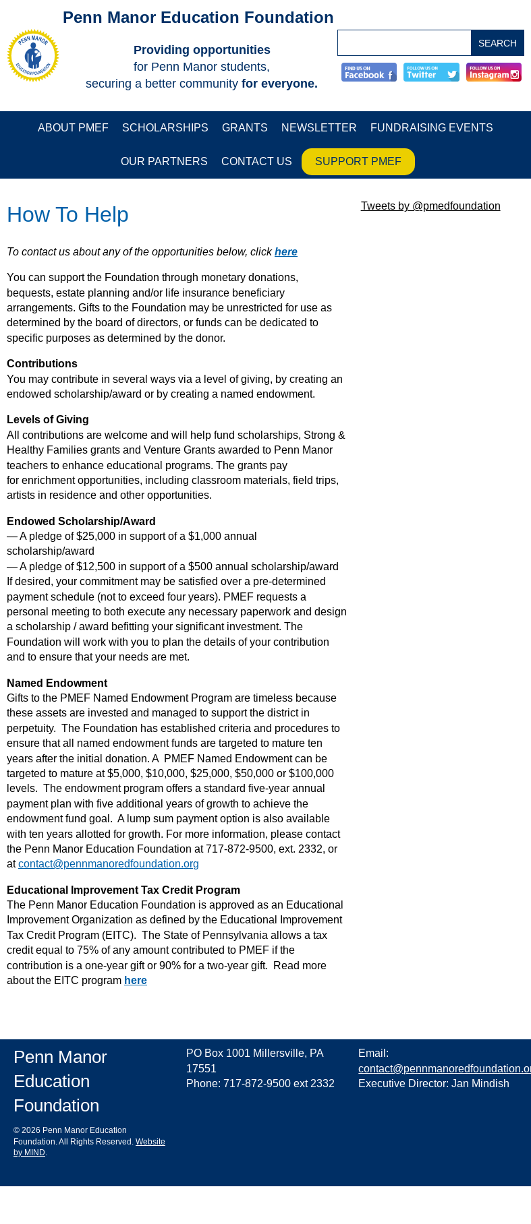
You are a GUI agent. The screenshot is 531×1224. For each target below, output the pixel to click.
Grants (245, 127)
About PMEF (73, 127)
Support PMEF (358, 161)
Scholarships (165, 127)
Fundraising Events (431, 127)
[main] (177, 594)
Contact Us (256, 161)
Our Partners (164, 161)
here (286, 251)
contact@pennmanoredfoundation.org (108, 863)
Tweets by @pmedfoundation (431, 206)
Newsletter (319, 127)
